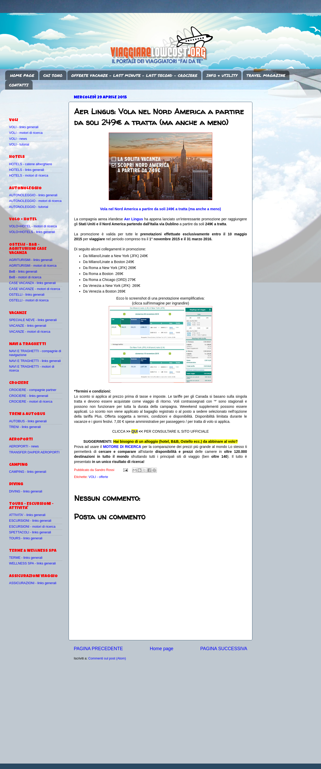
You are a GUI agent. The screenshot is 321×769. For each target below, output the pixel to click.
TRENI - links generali (25, 427)
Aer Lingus (133, 219)
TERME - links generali (25, 558)
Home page (161, 648)
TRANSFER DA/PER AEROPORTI (34, 452)
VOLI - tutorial (19, 144)
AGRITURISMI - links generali (30, 260)
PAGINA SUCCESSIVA (223, 648)
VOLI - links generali (23, 127)
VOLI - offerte (98, 477)
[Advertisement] (39, 101)
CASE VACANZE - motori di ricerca (34, 289)
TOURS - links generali (25, 538)
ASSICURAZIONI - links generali (32, 583)
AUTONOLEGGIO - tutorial (28, 207)
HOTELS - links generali (26, 170)
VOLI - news (18, 139)
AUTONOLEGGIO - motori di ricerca (35, 201)
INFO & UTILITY (221, 75)
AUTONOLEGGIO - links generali (33, 195)
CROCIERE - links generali (28, 396)
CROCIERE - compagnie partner (32, 390)
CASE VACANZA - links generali (32, 283)
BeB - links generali (23, 271)
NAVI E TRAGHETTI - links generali (35, 361)
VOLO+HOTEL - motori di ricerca (33, 226)
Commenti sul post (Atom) (107, 658)
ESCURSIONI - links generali (30, 521)
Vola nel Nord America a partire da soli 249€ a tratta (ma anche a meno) (160, 209)
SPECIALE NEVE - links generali (33, 320)
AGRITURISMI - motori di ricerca (32, 265)
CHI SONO (52, 75)
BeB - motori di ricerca (25, 277)
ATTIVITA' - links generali (27, 515)
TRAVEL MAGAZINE (265, 75)
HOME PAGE (22, 75)
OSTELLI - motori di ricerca (29, 300)
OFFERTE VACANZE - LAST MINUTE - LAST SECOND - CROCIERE (134, 75)
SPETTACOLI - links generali (30, 532)
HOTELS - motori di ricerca (28, 175)
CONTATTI (18, 85)
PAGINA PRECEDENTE (98, 648)
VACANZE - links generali (27, 326)
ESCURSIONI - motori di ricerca (32, 526)
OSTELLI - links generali (27, 294)
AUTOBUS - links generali (28, 421)
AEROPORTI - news (24, 446)
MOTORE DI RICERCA (122, 447)
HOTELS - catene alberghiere (30, 164)
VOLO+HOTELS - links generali (32, 232)
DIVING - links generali (25, 491)
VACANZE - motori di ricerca (29, 331)
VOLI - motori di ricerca (25, 133)
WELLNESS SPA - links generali (32, 563)
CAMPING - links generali (27, 472)
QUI (134, 431)
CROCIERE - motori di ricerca (30, 401)
